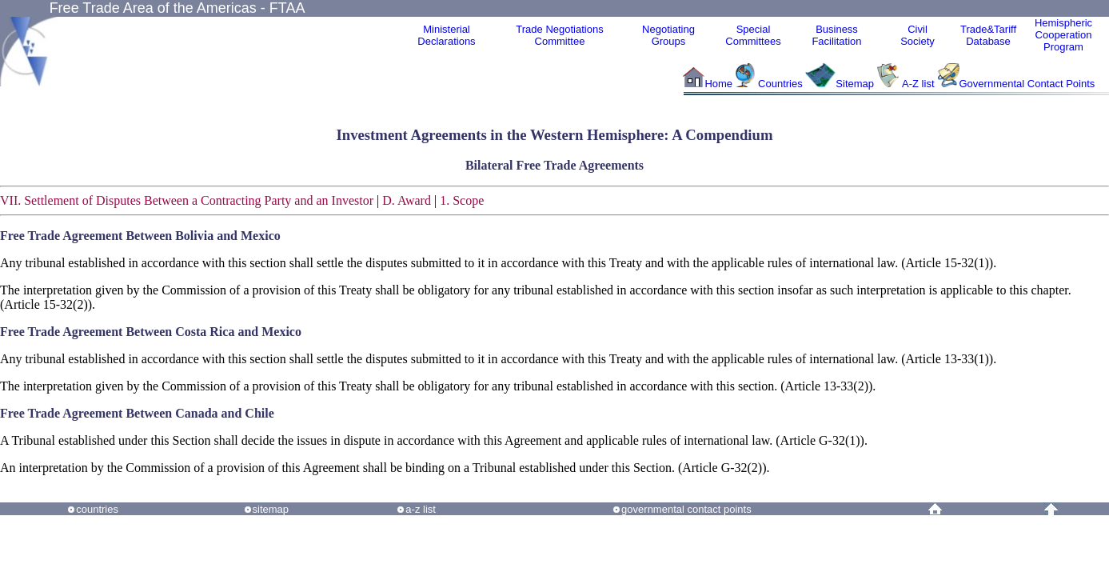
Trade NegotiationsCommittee (559, 35)
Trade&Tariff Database (988, 35)
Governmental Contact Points (1027, 84)
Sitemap (855, 84)
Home (718, 84)
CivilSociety (917, 35)
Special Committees (752, 35)
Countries (781, 84)
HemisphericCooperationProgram (1063, 35)
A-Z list (918, 84)
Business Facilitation (836, 35)
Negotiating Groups (668, 35)
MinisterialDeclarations (446, 35)
